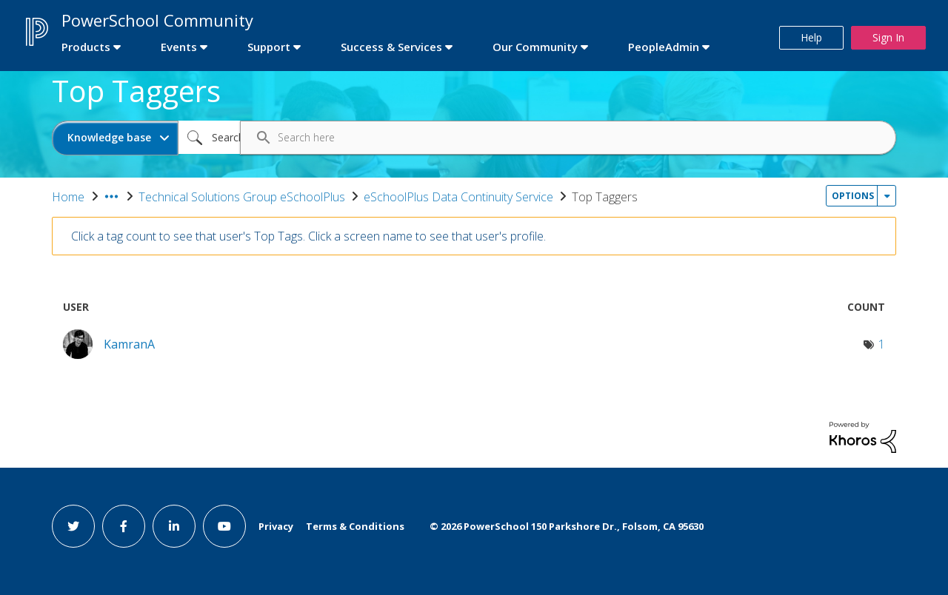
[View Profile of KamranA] (129, 344)
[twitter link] (73, 526)
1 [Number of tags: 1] (881, 344)
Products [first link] (85, 46)
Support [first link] (268, 46)
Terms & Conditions (355, 526)
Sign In (888, 37)
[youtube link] (224, 526)
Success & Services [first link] (391, 46)
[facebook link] (123, 526)
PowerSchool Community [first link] (157, 20)
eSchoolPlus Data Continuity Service (458, 197)
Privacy (275, 526)
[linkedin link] (174, 526)
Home (68, 197)
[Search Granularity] (115, 138)
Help (811, 37)
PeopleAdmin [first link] (663, 46)
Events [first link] (179, 46)
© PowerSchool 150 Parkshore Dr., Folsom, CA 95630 (567, 526)
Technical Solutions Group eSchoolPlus (241, 197)
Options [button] (853, 195)
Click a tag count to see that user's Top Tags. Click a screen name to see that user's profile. (308, 236)
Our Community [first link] (535, 46)
